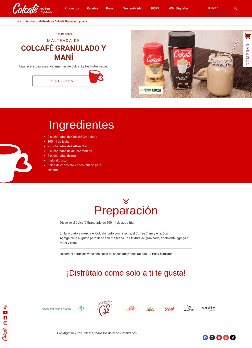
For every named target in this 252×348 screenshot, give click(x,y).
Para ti (110, 8)
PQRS (156, 8)
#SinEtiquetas (179, 8)
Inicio (19, 21)
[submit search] (236, 8)
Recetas (92, 8)
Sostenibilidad (133, 8)
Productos (72, 8)
